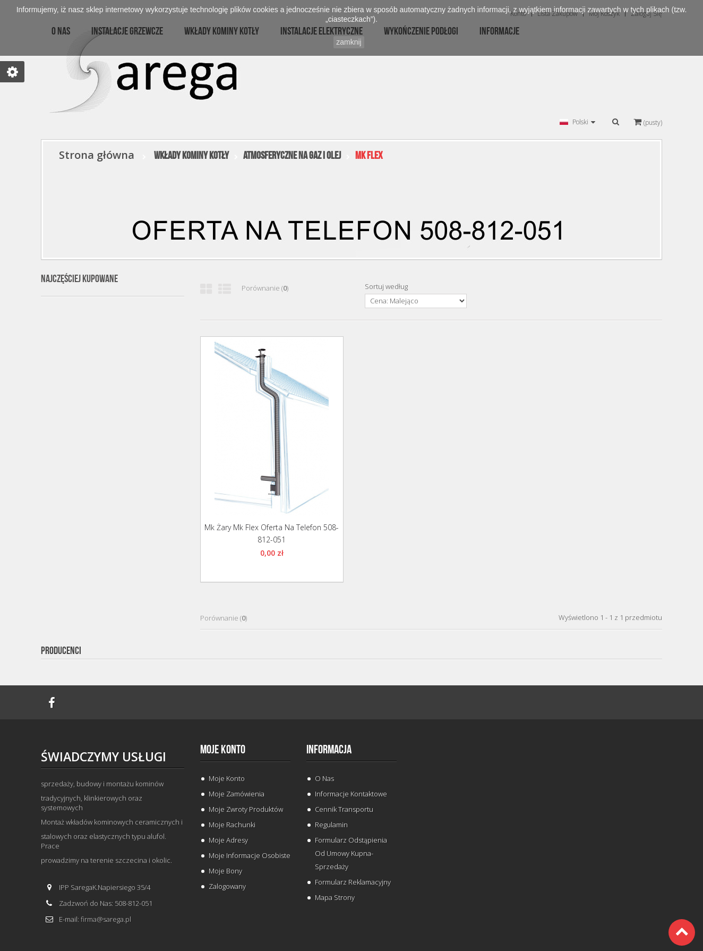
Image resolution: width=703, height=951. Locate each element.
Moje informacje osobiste (249, 855)
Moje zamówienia (236, 794)
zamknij (348, 42)
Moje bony (225, 871)
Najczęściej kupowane (79, 279)
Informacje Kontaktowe (351, 794)
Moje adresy (228, 840)
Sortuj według (386, 286)
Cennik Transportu (344, 809)
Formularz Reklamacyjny (353, 882)
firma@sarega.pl (106, 919)
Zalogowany (227, 886)
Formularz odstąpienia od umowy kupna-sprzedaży (351, 853)
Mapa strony (335, 897)
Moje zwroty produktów (246, 809)
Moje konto (222, 749)
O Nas (324, 778)
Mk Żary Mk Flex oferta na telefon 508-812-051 (271, 533)
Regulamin (331, 824)
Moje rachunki (232, 824)
